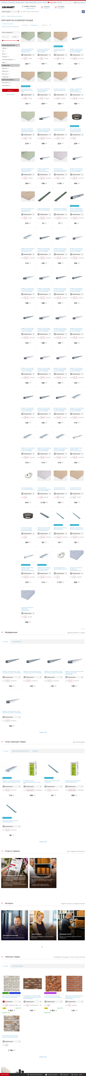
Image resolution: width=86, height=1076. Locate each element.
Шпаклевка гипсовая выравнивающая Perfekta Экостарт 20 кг (32, 782)
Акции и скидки (52, 2)
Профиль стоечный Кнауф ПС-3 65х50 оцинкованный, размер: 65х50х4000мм (60, 290)
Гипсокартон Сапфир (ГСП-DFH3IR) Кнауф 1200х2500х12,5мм (27, 609)
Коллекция (10, 56)
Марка (10, 62)
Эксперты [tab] (9, 903)
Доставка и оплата (20, 2)
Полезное (59, 2)
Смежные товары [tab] (12, 956)
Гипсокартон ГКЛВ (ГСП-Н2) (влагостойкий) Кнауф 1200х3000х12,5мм (43, 90)
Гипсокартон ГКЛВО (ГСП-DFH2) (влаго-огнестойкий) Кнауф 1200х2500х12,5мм (27, 130)
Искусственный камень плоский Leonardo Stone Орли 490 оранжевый (53, 996)
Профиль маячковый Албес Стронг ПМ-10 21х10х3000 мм (60, 209)
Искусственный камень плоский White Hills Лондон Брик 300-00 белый (11, 996)
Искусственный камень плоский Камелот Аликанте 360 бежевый (10, 1036)
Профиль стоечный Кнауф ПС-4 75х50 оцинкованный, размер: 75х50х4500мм (43, 370)
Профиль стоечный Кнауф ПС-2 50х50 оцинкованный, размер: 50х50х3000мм (76, 50)
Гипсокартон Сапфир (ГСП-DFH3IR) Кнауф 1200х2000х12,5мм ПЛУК (76, 569)
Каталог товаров (10, 11)
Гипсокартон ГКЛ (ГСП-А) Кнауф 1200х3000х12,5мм (59, 89)
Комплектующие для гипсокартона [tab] (20, 751)
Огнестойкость (10, 85)
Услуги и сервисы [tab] (12, 851)
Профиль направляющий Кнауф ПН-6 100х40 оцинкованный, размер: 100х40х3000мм (76, 91)
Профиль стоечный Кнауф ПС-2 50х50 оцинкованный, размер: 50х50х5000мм (27, 409)
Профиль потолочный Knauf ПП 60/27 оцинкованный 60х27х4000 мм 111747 (28, 250)
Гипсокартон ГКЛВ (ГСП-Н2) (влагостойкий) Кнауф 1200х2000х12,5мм (27, 170)
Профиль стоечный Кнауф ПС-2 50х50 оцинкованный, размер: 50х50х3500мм (60, 409)
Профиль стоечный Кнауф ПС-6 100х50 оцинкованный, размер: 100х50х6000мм (27, 290)
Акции (4, 1074)
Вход (77, 2)
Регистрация (82, 2)
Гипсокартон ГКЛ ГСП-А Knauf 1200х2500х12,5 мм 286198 (27, 90)
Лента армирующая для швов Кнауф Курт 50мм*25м (27, 488)
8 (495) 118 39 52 (30, 6)
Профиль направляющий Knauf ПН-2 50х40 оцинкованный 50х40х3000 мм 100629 (27, 569)
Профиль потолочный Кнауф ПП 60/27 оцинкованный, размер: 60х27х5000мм (28, 449)
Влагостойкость (10, 82)
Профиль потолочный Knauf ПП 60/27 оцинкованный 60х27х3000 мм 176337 (44, 569)
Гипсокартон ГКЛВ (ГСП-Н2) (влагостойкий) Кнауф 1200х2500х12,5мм (27, 50)
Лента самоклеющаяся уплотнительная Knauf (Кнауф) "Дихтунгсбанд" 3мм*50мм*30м (26, 529)
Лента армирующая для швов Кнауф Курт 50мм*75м (60, 568)
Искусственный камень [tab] (17, 966)
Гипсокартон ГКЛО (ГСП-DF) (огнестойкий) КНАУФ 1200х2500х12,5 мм (27, 210)
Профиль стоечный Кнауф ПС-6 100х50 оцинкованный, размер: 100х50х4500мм (44, 330)
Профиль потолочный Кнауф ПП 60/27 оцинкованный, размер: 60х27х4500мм (44, 449)
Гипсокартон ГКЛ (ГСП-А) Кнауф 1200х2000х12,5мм (59, 488)
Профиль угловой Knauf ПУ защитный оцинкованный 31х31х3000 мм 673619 (43, 529)
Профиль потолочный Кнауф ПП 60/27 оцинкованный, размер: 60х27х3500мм (60, 449)
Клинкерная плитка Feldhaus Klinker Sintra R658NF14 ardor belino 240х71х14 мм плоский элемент (32, 997)
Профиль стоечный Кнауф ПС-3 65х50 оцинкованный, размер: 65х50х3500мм (76, 290)
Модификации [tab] (11, 632)
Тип (10, 51)
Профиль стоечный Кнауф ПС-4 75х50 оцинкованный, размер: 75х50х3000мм (76, 170)
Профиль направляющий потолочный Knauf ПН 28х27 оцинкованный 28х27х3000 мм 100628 (76, 210)
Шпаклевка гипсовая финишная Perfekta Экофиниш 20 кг (73, 781)
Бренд (10, 54)
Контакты (40, 2)
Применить (10, 90)
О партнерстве (11, 2)
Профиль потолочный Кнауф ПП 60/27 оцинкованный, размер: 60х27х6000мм (77, 409)
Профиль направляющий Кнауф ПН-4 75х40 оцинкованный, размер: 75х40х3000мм (43, 170)
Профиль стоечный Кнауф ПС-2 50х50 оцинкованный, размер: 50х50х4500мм (43, 409)
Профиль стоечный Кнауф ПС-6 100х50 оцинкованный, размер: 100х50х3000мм (44, 130)
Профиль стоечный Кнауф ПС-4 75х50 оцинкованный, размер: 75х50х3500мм (60, 370)
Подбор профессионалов (31, 2)
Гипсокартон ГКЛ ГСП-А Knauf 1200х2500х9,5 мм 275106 (59, 50)
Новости (45, 2)
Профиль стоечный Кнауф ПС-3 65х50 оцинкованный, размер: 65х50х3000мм (27, 330)
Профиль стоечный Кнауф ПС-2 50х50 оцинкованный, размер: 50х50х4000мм (43, 250)
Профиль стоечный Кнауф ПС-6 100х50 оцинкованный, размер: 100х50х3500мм (60, 330)
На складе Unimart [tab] (16, 641)
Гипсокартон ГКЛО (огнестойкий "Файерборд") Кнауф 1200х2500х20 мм (44, 489)
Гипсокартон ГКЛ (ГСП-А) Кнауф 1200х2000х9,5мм (75, 488)
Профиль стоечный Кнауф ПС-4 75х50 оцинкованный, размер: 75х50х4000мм (76, 250)
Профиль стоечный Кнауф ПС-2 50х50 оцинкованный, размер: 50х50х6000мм (76, 370)
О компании (4, 2)
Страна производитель (10, 59)
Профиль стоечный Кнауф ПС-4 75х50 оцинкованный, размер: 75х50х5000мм (27, 370)
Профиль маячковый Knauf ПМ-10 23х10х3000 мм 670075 (76, 528)
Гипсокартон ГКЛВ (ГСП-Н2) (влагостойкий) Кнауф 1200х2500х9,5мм (43, 50)
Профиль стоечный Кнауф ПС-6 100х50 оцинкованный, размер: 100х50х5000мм (44, 290)
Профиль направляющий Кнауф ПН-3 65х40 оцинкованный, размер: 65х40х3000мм (76, 450)
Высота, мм (10, 74)
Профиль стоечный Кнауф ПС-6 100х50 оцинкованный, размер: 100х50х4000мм (60, 250)
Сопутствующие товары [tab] (15, 741)
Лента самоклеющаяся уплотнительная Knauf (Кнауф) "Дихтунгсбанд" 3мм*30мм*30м (75, 131)
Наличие (10, 48)
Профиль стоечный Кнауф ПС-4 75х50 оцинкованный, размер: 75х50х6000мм (76, 330)
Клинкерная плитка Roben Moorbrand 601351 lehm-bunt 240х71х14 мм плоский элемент (74, 997)
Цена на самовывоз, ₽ (10, 32)
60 (50, 25)
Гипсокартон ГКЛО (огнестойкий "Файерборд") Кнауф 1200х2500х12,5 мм (60, 170)
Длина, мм (10, 68)
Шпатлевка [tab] (35, 751)
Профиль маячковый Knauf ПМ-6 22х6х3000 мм (60, 528)
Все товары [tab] (6, 641)
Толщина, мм (10, 76)
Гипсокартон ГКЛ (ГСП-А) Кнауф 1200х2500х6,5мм (59, 129)
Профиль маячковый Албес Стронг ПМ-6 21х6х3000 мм (43, 209)
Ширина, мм (10, 71)
